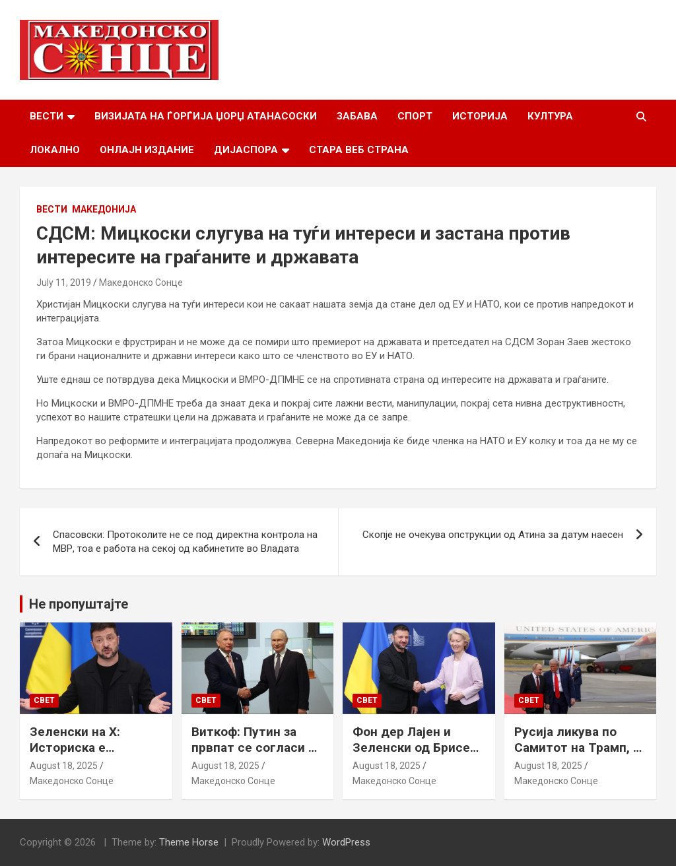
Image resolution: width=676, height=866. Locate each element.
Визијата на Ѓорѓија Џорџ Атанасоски (205, 116)
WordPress (346, 842)
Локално (55, 150)
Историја (480, 116)
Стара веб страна (359, 150)
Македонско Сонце (141, 282)
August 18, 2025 (64, 765)
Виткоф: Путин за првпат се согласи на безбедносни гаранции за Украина (256, 756)
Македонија (104, 209)
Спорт (414, 116)
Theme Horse (189, 842)
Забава (357, 116)
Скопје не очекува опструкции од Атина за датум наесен (492, 535)
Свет (44, 700)
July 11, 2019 (63, 282)
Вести (46, 116)
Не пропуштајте (78, 604)
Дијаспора (246, 150)
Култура (550, 116)
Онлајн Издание (147, 150)
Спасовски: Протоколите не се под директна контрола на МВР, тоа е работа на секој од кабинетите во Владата (185, 541)
